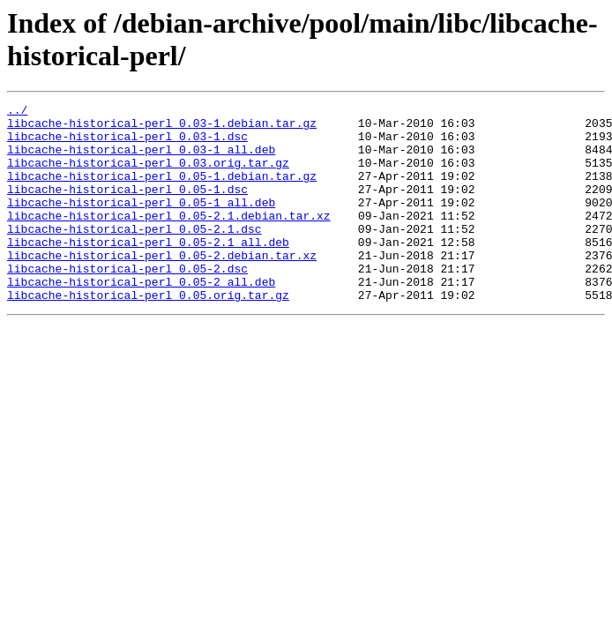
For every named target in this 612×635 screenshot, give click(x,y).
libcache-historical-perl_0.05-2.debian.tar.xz (162, 287)
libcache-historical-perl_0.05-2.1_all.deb (148, 271)
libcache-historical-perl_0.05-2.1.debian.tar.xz (169, 239)
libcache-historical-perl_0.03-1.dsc (127, 144)
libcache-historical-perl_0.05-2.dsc (127, 302)
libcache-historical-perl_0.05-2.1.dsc (134, 255)
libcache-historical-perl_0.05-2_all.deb (141, 318)
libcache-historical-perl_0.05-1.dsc (127, 207)
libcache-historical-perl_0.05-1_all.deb (141, 223)
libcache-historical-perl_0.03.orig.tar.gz (148, 175)
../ (17, 112)
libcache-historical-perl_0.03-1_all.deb (141, 160)
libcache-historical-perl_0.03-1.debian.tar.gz (162, 128)
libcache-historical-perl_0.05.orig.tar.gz (148, 334)
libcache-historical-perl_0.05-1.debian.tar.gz (162, 191)
